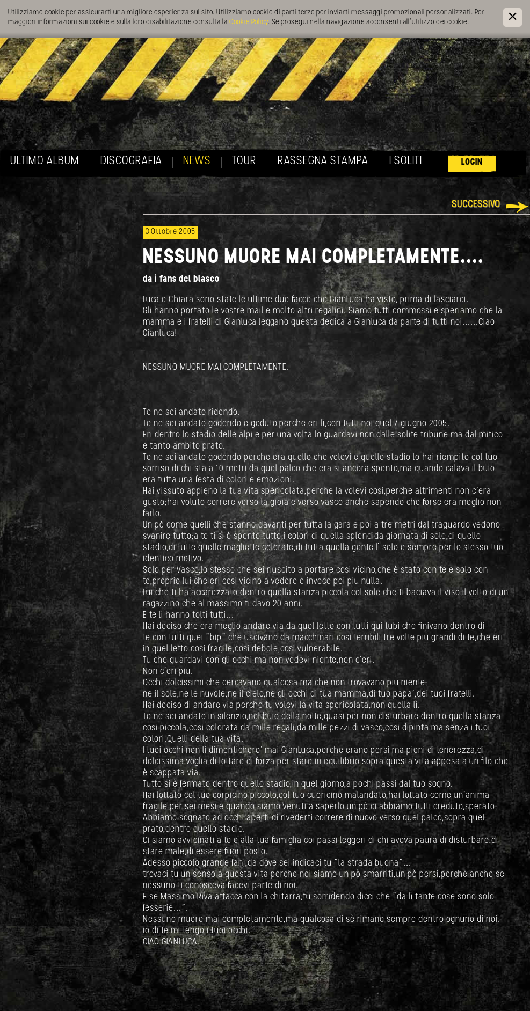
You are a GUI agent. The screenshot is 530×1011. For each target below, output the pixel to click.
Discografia (131, 161)
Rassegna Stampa (323, 161)
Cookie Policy (248, 22)
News (197, 161)
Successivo (476, 205)
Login (472, 162)
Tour (244, 161)
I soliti (405, 161)
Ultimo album (44, 161)
